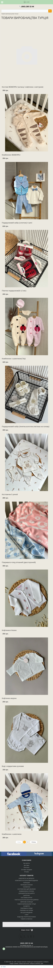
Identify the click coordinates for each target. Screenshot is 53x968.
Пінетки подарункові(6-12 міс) (14, 291)
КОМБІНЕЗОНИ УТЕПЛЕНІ (26, 891)
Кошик (4, 966)
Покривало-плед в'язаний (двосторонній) (19, 562)
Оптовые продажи (26, 869)
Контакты (26, 867)
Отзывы (26, 872)
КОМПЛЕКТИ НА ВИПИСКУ (26, 878)
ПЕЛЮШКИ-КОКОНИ (26, 885)
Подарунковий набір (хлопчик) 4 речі (17, 223)
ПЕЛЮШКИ (26, 882)
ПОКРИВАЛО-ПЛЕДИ (26, 908)
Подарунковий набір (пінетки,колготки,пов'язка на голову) (25, 426)
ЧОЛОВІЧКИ (26, 887)
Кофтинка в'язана (9, 630)
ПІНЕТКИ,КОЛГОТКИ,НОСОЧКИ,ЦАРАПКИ (26, 900)
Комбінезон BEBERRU (11, 155)
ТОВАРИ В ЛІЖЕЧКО (26, 919)
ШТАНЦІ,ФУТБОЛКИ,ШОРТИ (27, 893)
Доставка (26, 865)
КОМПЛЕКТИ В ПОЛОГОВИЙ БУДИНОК (26, 880)
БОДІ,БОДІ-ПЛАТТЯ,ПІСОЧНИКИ (26, 917)
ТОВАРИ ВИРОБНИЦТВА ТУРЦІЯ (26, 904)
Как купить (26, 863)
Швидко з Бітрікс (25, 930)
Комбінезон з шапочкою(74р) (14, 359)
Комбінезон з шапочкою (11, 834)
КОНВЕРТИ (26, 906)
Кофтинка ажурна (9, 698)
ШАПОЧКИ (26, 895)
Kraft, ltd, (10, 961)
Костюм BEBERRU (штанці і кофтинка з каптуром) (22, 87)
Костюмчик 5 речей (10, 494)
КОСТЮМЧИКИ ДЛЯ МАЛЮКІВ (26, 889)
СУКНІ (26, 914)
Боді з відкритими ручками (13, 766)
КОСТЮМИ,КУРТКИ (26, 897)
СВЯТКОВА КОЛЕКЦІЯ (26, 902)
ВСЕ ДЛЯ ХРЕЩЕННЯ (26, 912)
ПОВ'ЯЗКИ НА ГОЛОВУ (26, 910)
